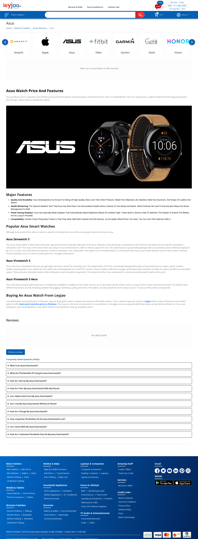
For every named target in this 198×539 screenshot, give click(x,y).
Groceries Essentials (52, 515)
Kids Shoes (48, 473)
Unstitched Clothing (14, 479)
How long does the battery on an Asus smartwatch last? (37, 419)
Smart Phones (27, 491)
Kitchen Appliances (51, 493)
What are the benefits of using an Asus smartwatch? (35, 373)
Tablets (27, 495)
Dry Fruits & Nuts (66, 508)
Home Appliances (51, 489)
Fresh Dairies (49, 511)
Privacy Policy (123, 503)
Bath (82, 489)
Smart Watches (12, 491)
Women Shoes (12, 511)
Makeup (26, 508)
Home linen (100, 493)
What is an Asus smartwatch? (24, 365)
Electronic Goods (50, 496)
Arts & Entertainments (89, 515)
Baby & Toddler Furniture (54, 469)
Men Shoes (24, 469)
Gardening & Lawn (94, 489)
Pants (24, 476)
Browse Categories (21, 15)
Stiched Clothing (13, 476)
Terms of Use (65, 534)
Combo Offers (124, 469)
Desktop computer (88, 473)
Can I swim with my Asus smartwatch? (28, 426)
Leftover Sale (113, 7)
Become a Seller (75, 7)
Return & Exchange (126, 513)
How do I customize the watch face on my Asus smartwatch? (39, 434)
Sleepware (25, 511)
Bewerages (61, 511)
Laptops (102, 473)
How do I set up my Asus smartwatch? (28, 380)
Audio (83, 518)
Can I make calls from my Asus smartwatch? (31, 396)
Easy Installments (95, 7)
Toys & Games (60, 473)
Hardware (65, 489)
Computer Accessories (90, 469)
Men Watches (12, 473)
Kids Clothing (49, 476)
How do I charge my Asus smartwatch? (28, 411)
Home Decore (86, 493)
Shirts (29, 473)
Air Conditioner (68, 493)
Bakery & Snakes (50, 508)
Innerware (26, 515)
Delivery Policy (124, 506)
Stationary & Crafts (88, 500)
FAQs (120, 510)
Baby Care (61, 476)
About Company (125, 496)
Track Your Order (125, 473)
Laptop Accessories (89, 476)
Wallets (22, 473)
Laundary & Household (90, 496)
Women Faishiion (13, 508)
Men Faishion (12, 469)
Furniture (106, 496)
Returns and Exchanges (87, 534)
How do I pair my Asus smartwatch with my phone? (35, 388)
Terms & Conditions (126, 500)
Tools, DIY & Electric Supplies (93, 503)
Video (90, 518)
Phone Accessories (14, 495)
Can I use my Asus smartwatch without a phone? (33, 403)
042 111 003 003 (177, 5)
